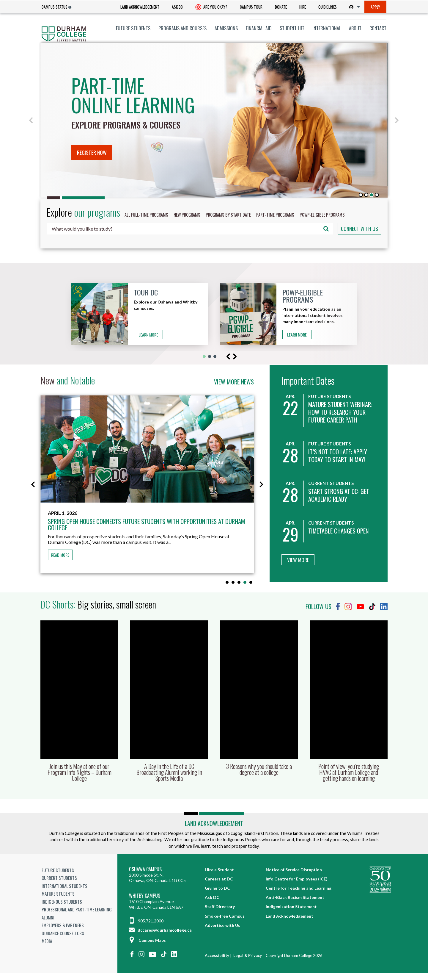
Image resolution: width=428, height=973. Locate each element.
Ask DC (177, 7)
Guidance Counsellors (63, 933)
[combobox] (190, 228)
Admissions (226, 28)
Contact (377, 28)
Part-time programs (275, 215)
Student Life (292, 28)
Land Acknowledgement (139, 7)
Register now (92, 152)
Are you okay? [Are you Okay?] (211, 7)
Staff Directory (220, 906)
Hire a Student (219, 869)
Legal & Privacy (247, 955)
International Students (64, 886)
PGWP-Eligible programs (322, 215)
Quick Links (327, 7)
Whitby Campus (144, 896)
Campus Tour (251, 7)
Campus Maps (147, 940)
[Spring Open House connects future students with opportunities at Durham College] (147, 448)
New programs (187, 215)
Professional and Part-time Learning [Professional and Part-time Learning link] (77, 909)
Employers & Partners (63, 925)
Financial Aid (259, 28)
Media (47, 941)
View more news (234, 382)
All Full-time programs (146, 215)
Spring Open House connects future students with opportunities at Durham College (146, 524)
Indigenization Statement (291, 906)
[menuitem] (140, 7)
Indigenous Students (62, 901)
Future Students (133, 28)
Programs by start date (228, 215)
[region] (214, 120)
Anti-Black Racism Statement (295, 897)
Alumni (48, 917)
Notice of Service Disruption (294, 869)
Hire (302, 7)
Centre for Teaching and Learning (298, 888)
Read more (60, 555)
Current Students (59, 878)
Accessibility (217, 955)
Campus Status (54, 7)
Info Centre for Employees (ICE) (297, 878)
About (355, 28)
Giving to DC (217, 888)
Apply (375, 7)
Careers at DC (219, 878)
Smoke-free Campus (225, 916)
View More (298, 560)
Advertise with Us (222, 925)
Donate (281, 7)
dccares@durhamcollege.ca (160, 930)
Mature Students (58, 893)
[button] (31, 120)
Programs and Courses (182, 28)
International (326, 28)
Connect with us (359, 228)
